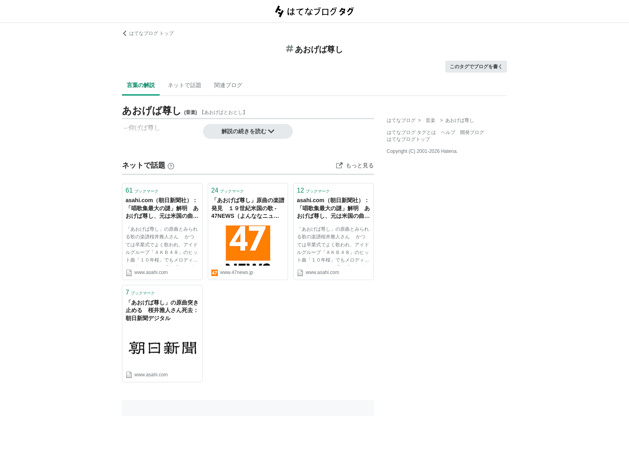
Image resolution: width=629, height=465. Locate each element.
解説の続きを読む (247, 131)
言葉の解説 (141, 85)
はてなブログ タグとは (411, 132)
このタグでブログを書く (476, 66)
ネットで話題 (184, 85)
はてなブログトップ (408, 139)
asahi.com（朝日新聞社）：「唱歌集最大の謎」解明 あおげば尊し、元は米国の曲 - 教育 (333, 209)
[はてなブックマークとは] (171, 165)
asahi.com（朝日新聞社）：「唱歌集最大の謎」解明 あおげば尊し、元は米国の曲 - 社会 (162, 209)
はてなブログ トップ (148, 33)
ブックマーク (142, 190)
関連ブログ (228, 85)
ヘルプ (448, 132)
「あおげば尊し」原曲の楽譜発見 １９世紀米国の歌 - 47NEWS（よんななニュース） (247, 209)
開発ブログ (472, 132)
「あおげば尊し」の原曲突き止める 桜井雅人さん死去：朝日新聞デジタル (162, 310)
